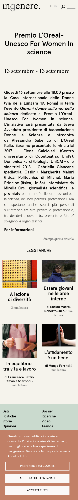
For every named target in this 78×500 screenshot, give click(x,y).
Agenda (47, 426)
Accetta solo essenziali (37, 478)
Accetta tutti (37, 490)
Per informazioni (19, 229)
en (55, 6)
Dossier (47, 411)
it (51, 6)
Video (46, 421)
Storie (7, 421)
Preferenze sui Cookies (37, 466)
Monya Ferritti (59, 365)
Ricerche (49, 416)
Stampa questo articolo (58, 239)
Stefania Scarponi (18, 381)
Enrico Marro (60, 307)
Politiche (9, 416)
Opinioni (9, 426)
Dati (5, 411)
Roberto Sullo (54, 311)
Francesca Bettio (21, 377)
